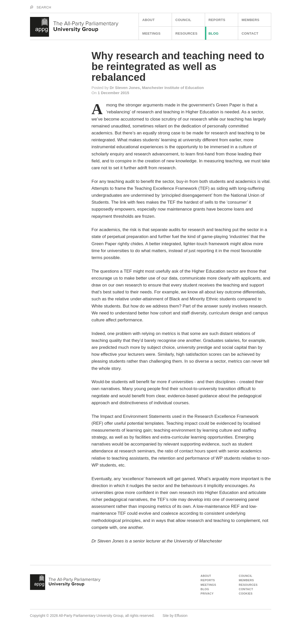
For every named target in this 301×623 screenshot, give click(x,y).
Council (183, 20)
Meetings (151, 33)
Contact (250, 33)
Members (250, 20)
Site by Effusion (175, 616)
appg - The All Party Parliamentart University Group (65, 582)
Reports (217, 20)
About (148, 20)
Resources (187, 33)
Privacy (207, 593)
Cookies (246, 593)
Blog (214, 33)
